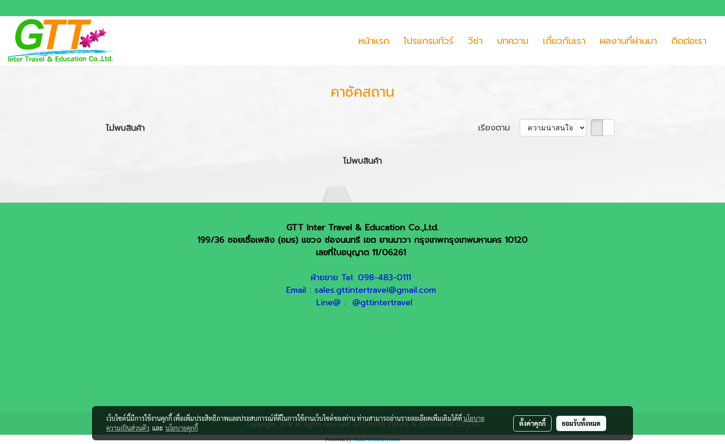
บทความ (512, 41)
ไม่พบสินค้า (125, 128)
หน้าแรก (373, 41)
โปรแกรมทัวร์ (429, 41)
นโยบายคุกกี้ (182, 428)
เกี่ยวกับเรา (564, 41)
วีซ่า (475, 41)
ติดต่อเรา (689, 41)
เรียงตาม (499, 128)
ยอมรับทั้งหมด (581, 423)
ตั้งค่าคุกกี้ (532, 423)
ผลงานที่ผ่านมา (628, 41)
